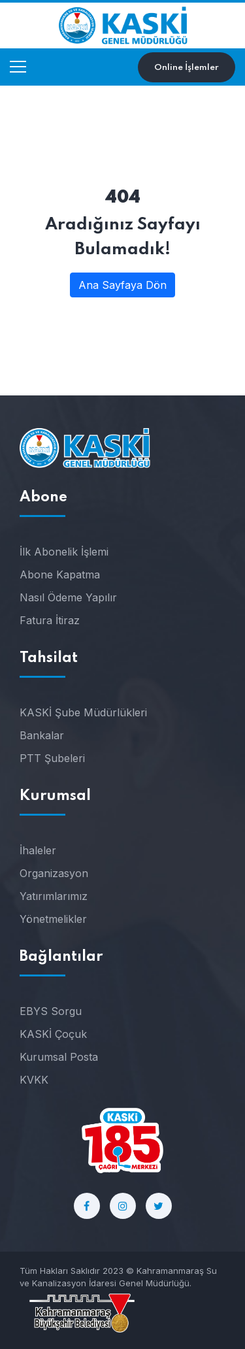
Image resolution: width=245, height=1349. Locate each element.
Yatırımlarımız (54, 896)
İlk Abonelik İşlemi (64, 551)
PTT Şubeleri (52, 758)
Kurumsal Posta (59, 1056)
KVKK (34, 1079)
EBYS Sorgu (51, 1011)
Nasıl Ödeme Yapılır (68, 597)
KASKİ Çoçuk (53, 1034)
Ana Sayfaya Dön (122, 284)
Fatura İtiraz (50, 620)
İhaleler (38, 850)
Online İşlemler (186, 67)
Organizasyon (54, 873)
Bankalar (42, 735)
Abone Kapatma (60, 574)
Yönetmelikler (53, 918)
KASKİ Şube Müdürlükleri (83, 712)
